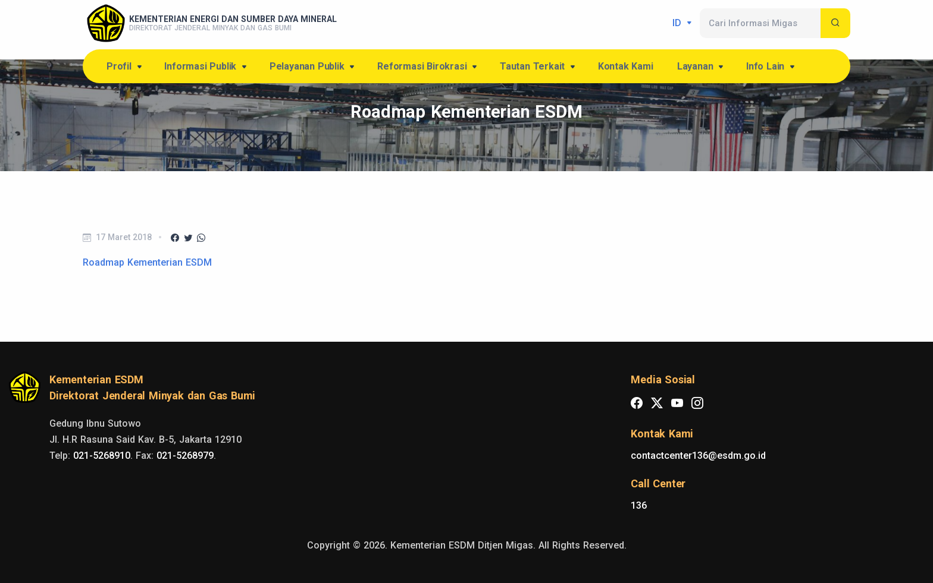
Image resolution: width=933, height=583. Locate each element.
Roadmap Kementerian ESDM (147, 262)
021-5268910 (101, 455)
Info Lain (771, 67)
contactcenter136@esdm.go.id (698, 455)
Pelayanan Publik (313, 67)
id (678, 23)
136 (639, 505)
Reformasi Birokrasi (428, 67)
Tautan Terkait (538, 67)
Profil (125, 67)
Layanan (701, 67)
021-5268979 (185, 455)
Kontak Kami (625, 66)
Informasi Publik (206, 67)
